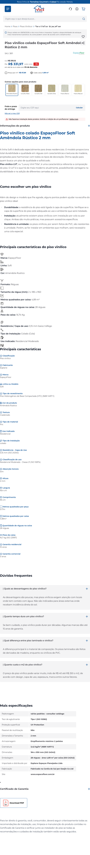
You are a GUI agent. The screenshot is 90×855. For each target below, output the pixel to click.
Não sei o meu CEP (12, 113)
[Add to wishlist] (83, 36)
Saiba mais (74, 119)
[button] (8, 9)
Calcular (79, 108)
